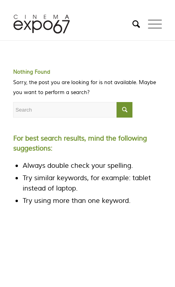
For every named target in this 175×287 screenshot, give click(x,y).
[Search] (132, 24)
